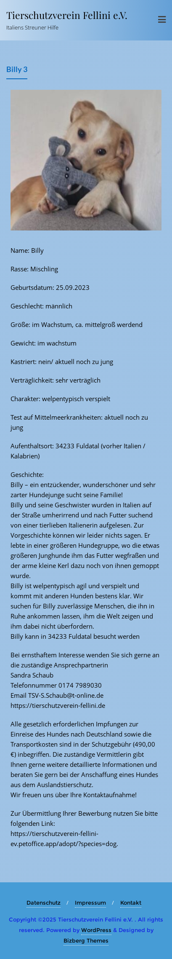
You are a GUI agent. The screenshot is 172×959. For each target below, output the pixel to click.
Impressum (90, 902)
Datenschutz (43, 902)
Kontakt (130, 902)
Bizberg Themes (86, 940)
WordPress (96, 930)
